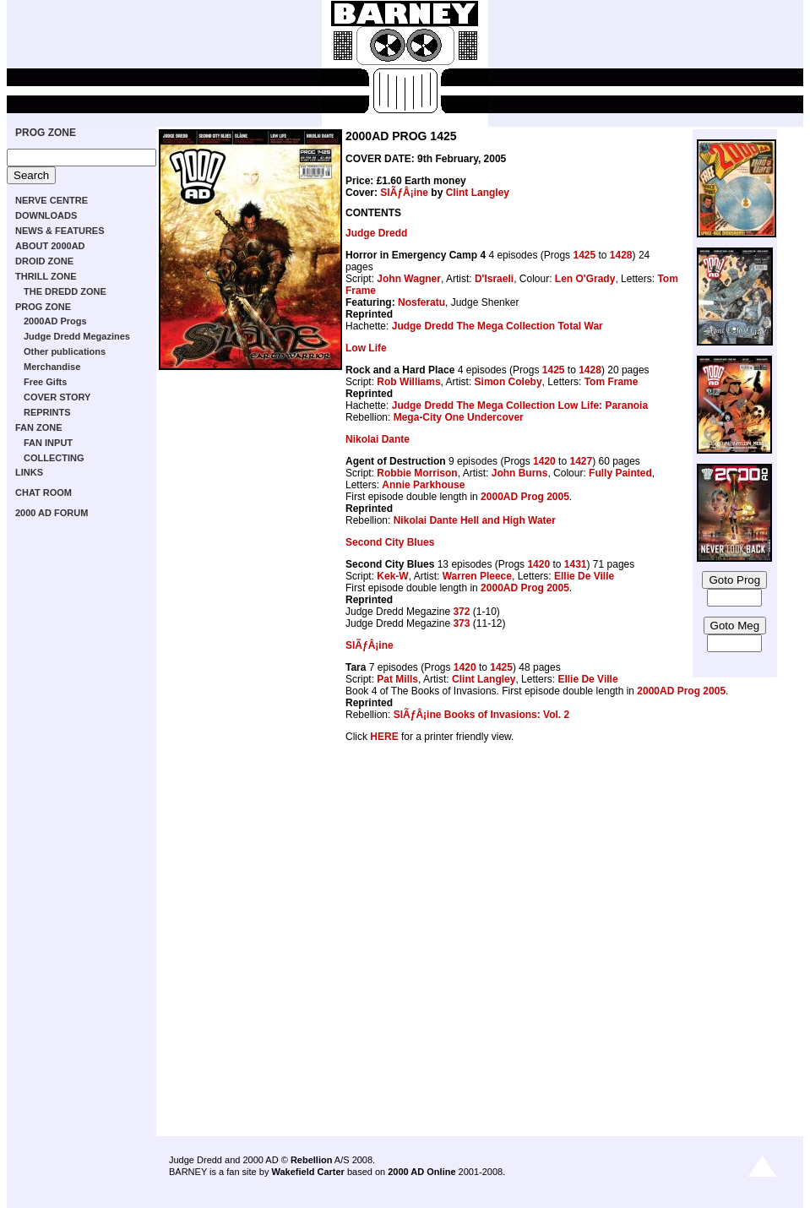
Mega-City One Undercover (459, 417)
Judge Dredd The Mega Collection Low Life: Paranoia (520, 405)
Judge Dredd (376, 233)
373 (461, 623)
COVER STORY (57, 397)
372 (461, 612)
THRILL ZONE (46, 276)
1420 (544, 461)
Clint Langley (477, 193)
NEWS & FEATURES (60, 231)
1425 (584, 255)
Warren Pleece (477, 576)
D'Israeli (494, 279)
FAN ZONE (39, 427)
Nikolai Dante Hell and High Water (475, 520)
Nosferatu (421, 302)
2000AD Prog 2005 (525, 497)
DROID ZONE (44, 261)
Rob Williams (408, 382)
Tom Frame (611, 382)
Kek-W (392, 576)
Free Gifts (45, 382)
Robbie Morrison (417, 473)
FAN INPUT (48, 443)
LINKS (29, 472)
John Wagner (409, 279)
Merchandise (52, 367)
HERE (384, 737)
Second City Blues (389, 542)
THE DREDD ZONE (65, 291)
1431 (575, 564)
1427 (580, 461)
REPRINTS (47, 412)
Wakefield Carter (307, 1172)
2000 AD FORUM (51, 513)
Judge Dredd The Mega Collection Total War (497, 326)
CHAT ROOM (43, 492)
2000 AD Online (421, 1172)
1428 (621, 255)
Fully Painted (620, 473)
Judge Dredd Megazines (77, 336)
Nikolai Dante (377, 439)
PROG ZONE (45, 133)
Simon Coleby (508, 382)
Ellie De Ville (584, 576)
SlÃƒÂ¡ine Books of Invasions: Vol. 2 (481, 715)
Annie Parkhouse (423, 485)
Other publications (65, 351)
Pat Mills (397, 679)
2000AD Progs (55, 321)
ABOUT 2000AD (50, 246)
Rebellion (312, 1160)
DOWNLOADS (46, 215)
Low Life (366, 348)
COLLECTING (54, 458)
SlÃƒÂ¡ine (404, 193)
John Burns (520, 473)
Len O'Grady (585, 279)
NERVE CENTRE (51, 200)
